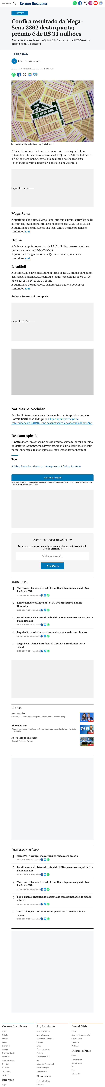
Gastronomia (77, 1038)
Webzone (75, 1042)
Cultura (40, 1053)
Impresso (8, 1079)
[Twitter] (85, 5)
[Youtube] (96, 5)
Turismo (5, 1075)
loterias (26, 466)
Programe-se (77, 1059)
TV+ (73, 1070)
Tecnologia (6, 1071)
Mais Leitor (76, 1074)
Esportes (5, 1057)
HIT (73, 1066)
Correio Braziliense (14, 1026)
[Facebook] (80, 5)
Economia (6, 1046)
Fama (74, 1031)
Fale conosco (42, 1071)
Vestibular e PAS (43, 1057)
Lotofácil (39, 466)
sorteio (76, 466)
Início (16, 54)
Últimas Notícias (43, 1049)
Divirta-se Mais (81, 1050)
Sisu (38, 1060)
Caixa (16, 466)
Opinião (5, 1064)
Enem (39, 1046)
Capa (4, 1031)
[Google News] (101, 5)
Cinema (75, 1056)
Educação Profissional (45, 1064)
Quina (66, 466)
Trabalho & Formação (45, 1038)
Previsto (40, 1085)
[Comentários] (35, 75)
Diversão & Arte (8, 1053)
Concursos (44, 1076)
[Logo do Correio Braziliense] (33, 3)
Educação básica (43, 1031)
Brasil (25, 54)
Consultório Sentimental (81, 1035)
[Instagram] (90, 5)
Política (5, 1038)
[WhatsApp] (75, 5)
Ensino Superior (43, 1035)
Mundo (5, 1049)
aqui (27, 231)
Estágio (40, 1042)
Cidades (5, 1035)
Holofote (5, 1068)
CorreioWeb (79, 1026)
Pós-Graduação (43, 1068)
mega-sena (53, 466)
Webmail (75, 1046)
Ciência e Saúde (8, 1060)
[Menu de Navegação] (6, 3)
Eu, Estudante (46, 1026)
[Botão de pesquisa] (14, 3)
